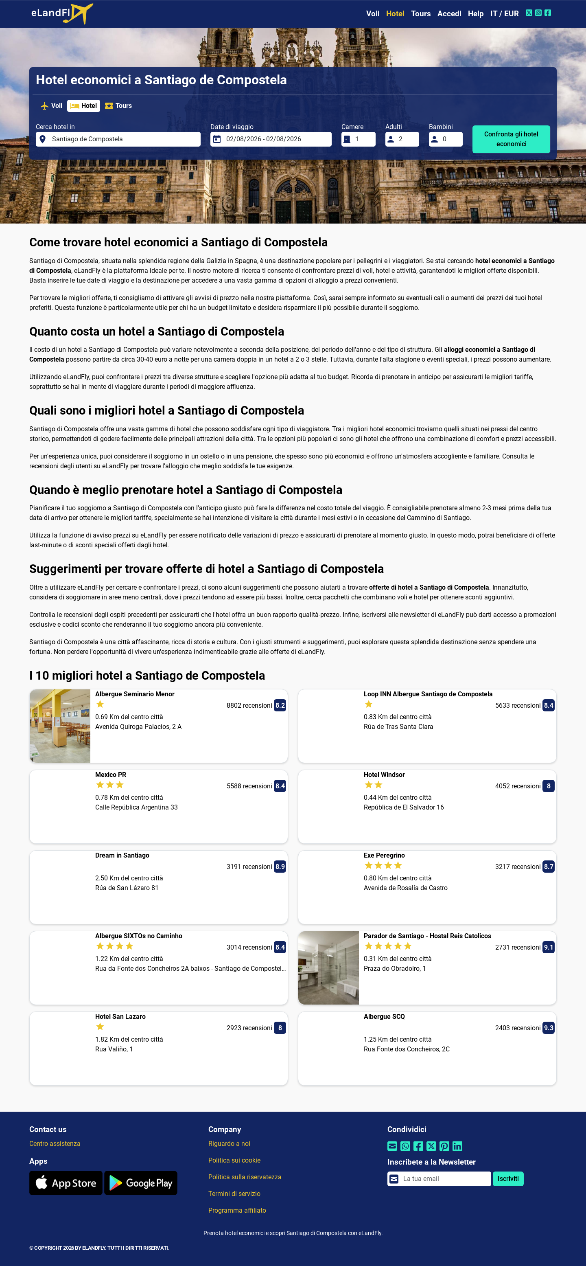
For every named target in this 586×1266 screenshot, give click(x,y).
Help (476, 13)
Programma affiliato (237, 1210)
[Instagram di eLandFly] (539, 12)
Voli (373, 13)
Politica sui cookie (234, 1160)
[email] (444, 1179)
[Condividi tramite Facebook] (418, 1151)
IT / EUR (504, 13)
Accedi (449, 13)
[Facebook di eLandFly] (548, 12)
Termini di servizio (234, 1194)
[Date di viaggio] (276, 139)
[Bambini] (450, 139)
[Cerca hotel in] (124, 139)
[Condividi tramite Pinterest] (444, 1151)
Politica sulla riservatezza (245, 1177)
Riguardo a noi (229, 1144)
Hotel (395, 13)
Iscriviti (508, 1179)
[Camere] (363, 139)
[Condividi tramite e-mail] (392, 1151)
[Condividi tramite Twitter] (431, 1151)
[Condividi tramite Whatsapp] (405, 1151)
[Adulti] (406, 139)
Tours (421, 13)
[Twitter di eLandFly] (530, 12)
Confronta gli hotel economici (511, 139)
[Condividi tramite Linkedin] (457, 1151)
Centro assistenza (55, 1144)
